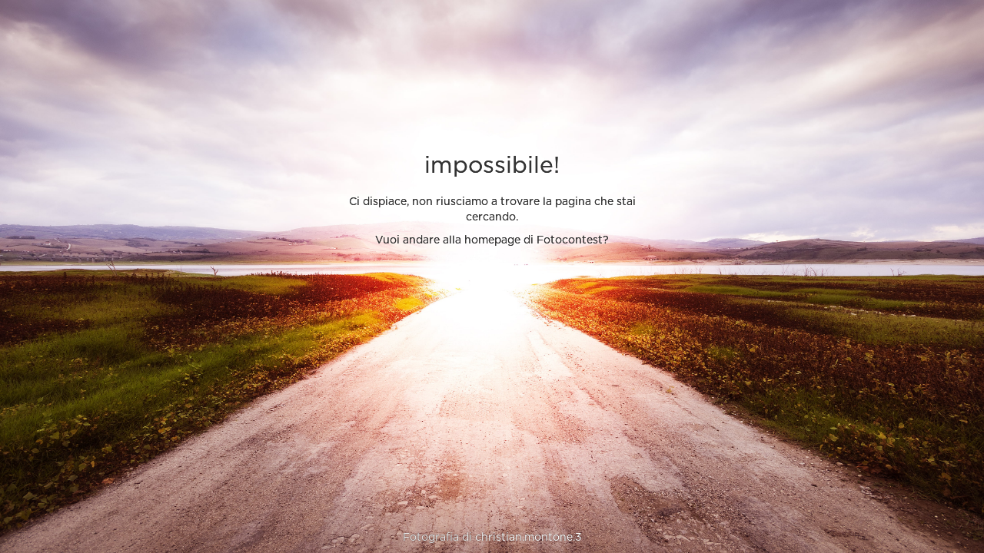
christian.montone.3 (528, 537)
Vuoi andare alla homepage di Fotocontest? (492, 240)
